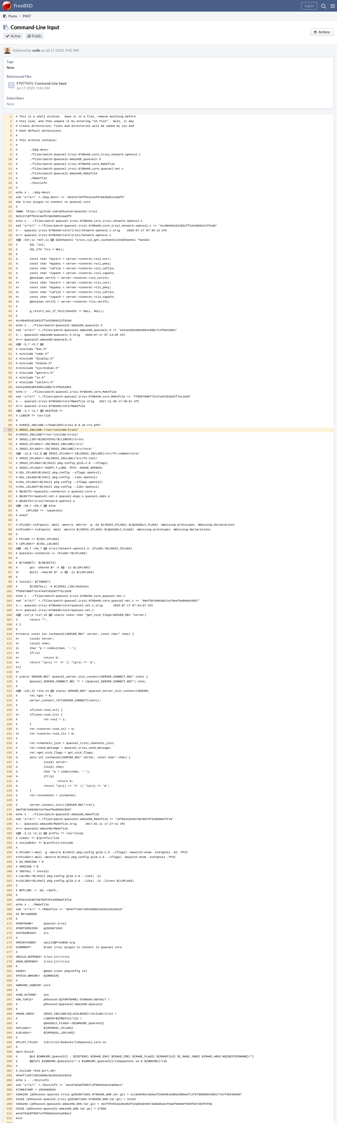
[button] (332, 6)
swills (36, 50)
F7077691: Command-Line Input (42, 83)
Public (37, 36)
